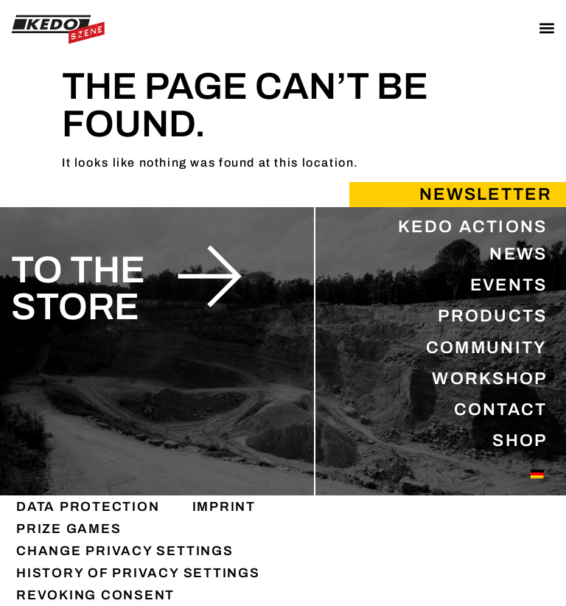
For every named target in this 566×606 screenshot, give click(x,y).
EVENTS (509, 285)
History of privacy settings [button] (138, 572)
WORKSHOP (489, 378)
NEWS (518, 254)
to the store (78, 289)
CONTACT (501, 409)
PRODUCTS (492, 316)
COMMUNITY (487, 347)
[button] (546, 27)
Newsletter (485, 194)
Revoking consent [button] (95, 595)
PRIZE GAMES (68, 528)
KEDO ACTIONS (473, 226)
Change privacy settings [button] (125, 550)
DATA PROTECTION (88, 506)
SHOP (519, 440)
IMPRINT (224, 506)
